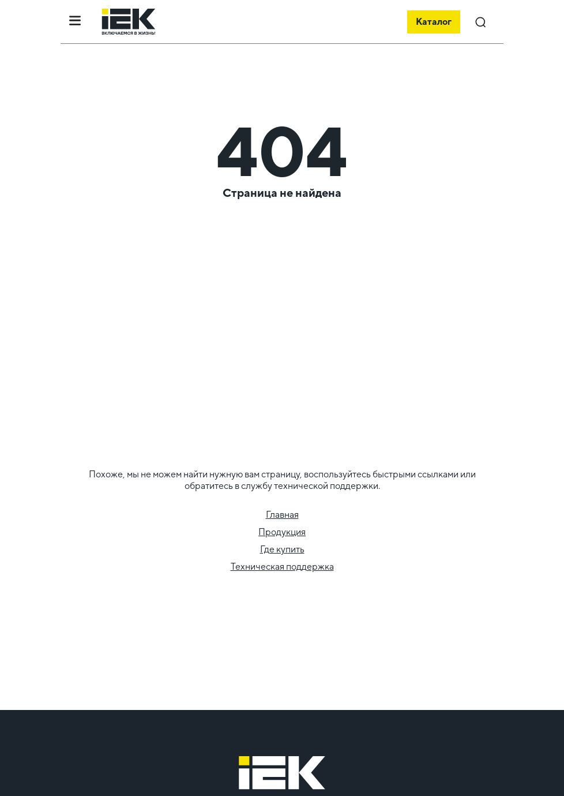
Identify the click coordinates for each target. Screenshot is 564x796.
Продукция (282, 531)
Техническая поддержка (282, 566)
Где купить (282, 549)
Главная (282, 514)
